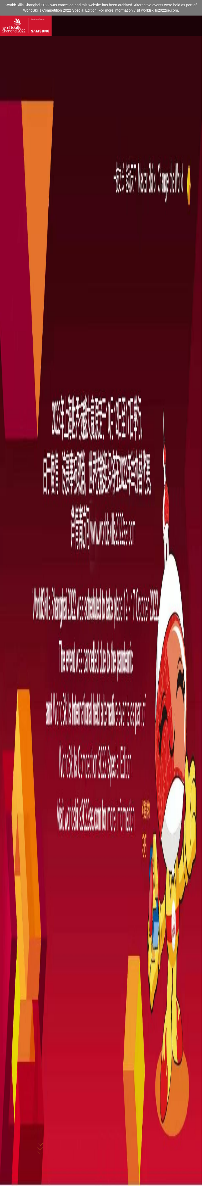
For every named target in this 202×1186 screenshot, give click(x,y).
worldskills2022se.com (159, 10)
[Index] (26, 26)
